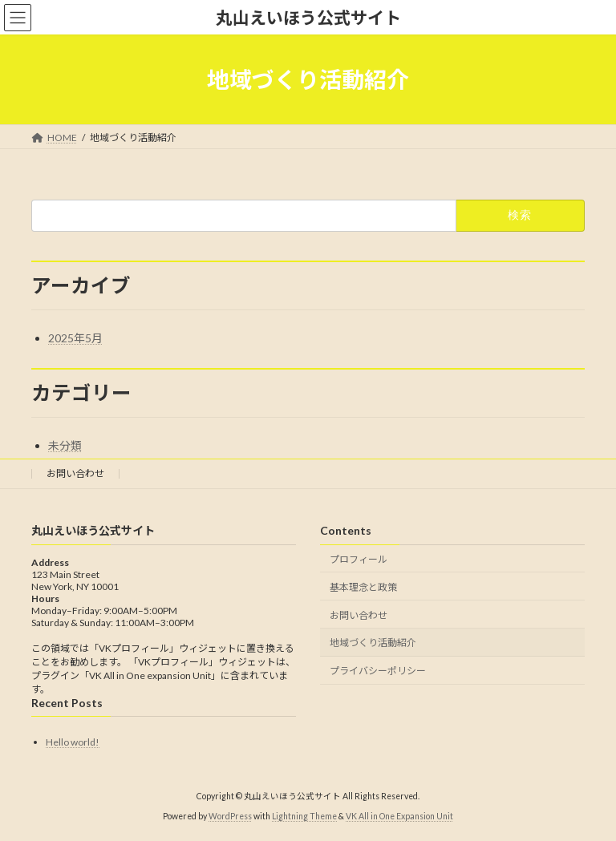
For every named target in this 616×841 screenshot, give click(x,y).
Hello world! (72, 742)
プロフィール (358, 559)
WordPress (230, 816)
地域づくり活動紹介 (373, 643)
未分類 (65, 445)
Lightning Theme (304, 816)
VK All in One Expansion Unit (399, 816)
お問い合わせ (75, 473)
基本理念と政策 (363, 587)
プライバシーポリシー (378, 671)
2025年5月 (75, 338)
